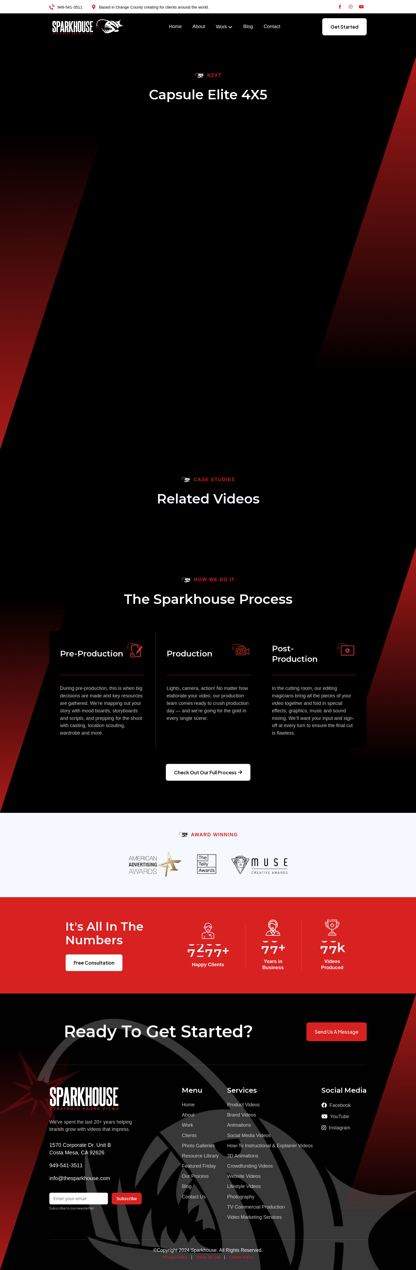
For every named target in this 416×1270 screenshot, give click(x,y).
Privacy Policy (174, 1257)
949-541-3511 (69, 7)
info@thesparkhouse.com (79, 1178)
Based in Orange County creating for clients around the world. (154, 7)
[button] (224, 27)
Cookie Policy (241, 1257)
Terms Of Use (208, 1257)
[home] (88, 27)
